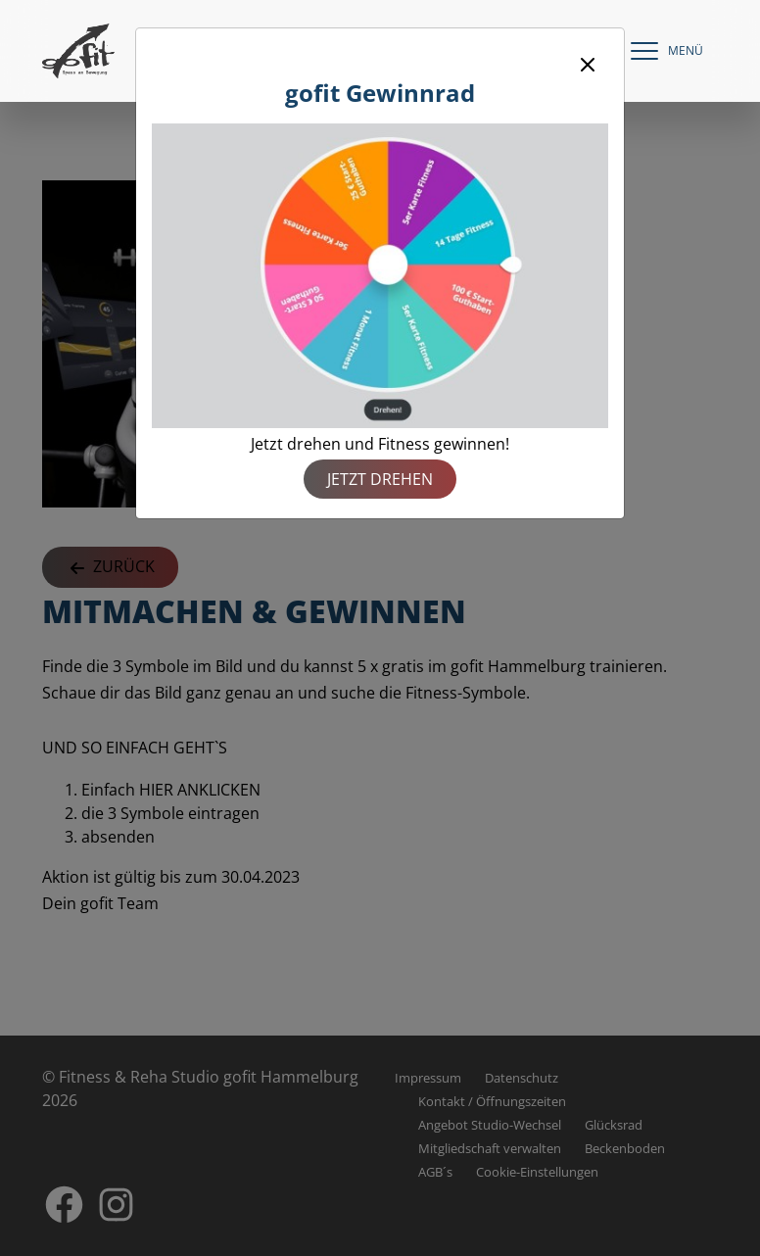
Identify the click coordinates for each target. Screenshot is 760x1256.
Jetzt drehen (380, 479)
